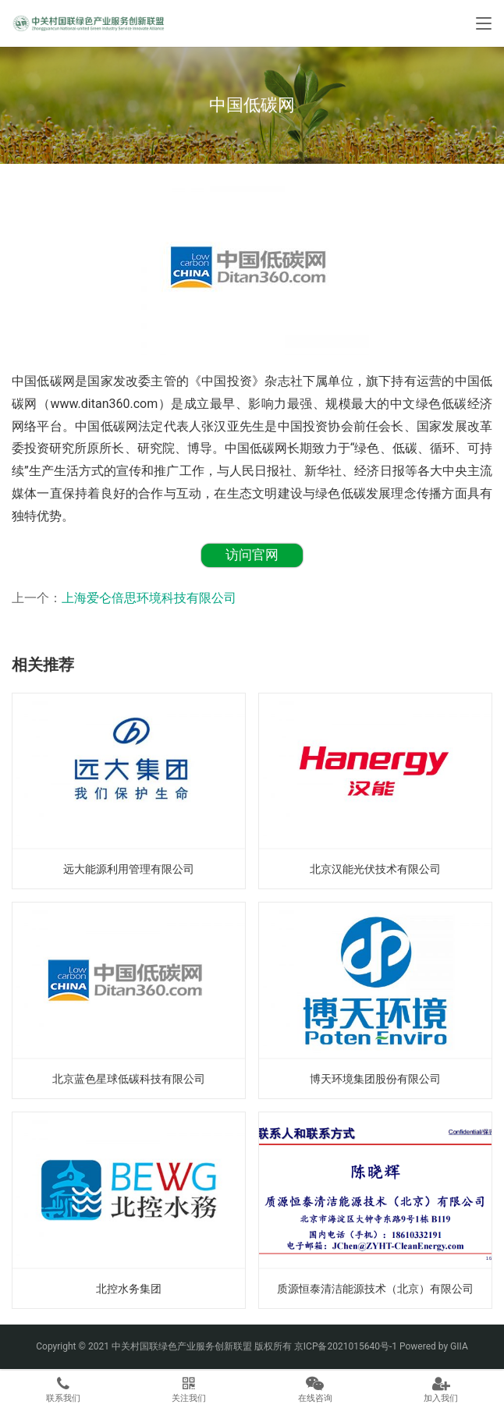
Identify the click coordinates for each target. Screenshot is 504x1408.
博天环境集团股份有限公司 (375, 1079)
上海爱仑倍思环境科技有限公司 (149, 598)
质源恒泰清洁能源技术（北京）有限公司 (375, 1288)
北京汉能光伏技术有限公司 (375, 869)
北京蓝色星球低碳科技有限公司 (128, 1079)
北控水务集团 (128, 1288)
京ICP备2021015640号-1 (345, 1346)
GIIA (459, 1346)
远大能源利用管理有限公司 (128, 869)
